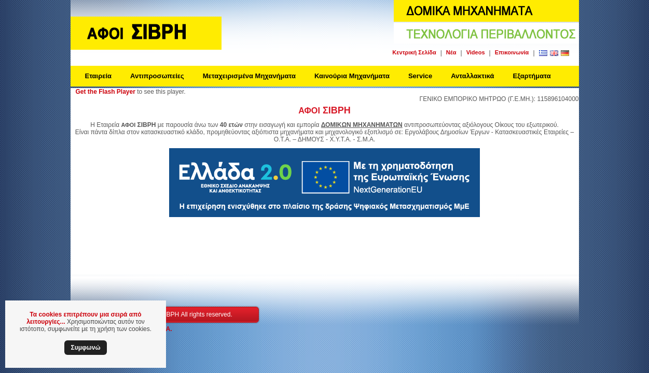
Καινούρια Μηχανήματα (352, 76)
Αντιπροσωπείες (157, 76)
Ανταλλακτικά (472, 76)
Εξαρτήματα (532, 76)
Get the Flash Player (105, 91)
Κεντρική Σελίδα (414, 52)
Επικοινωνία (512, 52)
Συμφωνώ (85, 347)
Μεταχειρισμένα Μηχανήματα (249, 76)
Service (420, 76)
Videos (475, 52)
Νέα (451, 52)
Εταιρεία (98, 76)
